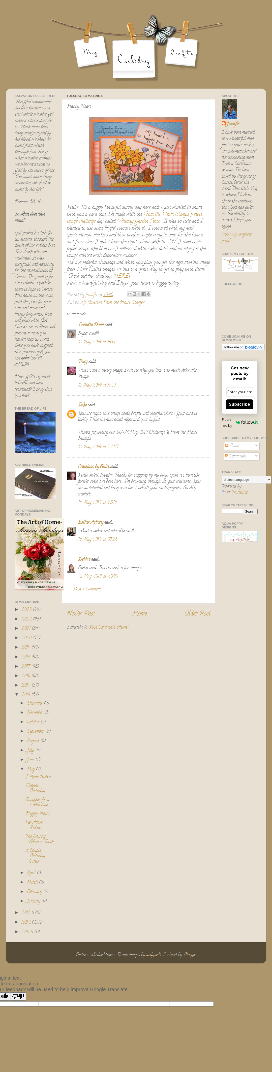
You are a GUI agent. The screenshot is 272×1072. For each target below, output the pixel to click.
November (35, 713)
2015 (26, 685)
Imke (82, 405)
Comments (235, 456)
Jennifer (233, 124)
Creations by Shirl (93, 467)
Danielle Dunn (91, 325)
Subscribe (239, 404)
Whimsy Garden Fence (138, 222)
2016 (26, 676)
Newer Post (81, 614)
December (35, 703)
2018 (26, 657)
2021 (26, 628)
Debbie (84, 559)
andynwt (153, 955)
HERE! (122, 276)
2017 (26, 666)
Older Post (197, 614)
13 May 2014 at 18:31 (97, 385)
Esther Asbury (90, 522)
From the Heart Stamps (166, 215)
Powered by (239, 422)
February (35, 892)
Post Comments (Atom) (108, 627)
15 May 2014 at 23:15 (97, 502)
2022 (27, 619)
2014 (26, 695)
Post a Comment (87, 589)
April (32, 873)
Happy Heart (38, 814)
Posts (232, 446)
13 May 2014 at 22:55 (98, 447)
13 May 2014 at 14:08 (97, 342)
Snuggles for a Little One (37, 803)
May (31, 769)
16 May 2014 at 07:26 (98, 539)
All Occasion (91, 302)
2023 (27, 610)
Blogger (189, 955)
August (33, 741)
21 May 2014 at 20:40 (98, 576)
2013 (26, 913)
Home (139, 614)
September (36, 731)
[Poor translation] (18, 996)
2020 (26, 638)
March (33, 882)
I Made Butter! (39, 777)
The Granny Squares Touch (40, 839)
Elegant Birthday (35, 788)
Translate (234, 492)
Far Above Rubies (34, 825)
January (34, 901)
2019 (26, 647)
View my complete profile (236, 238)
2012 (26, 922)
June (31, 760)
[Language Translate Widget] (246, 480)
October (34, 722)
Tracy (82, 362)
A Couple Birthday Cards (35, 856)
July (31, 750)
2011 (25, 932)
